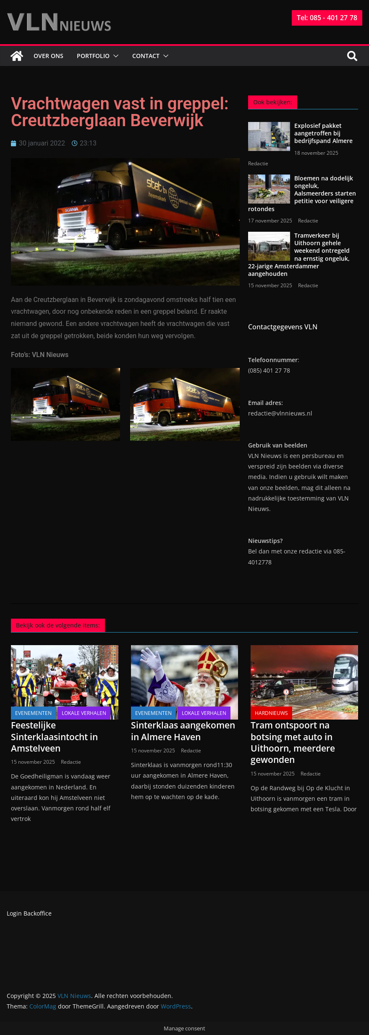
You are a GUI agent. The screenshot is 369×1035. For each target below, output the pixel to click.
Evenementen (33, 713)
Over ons (48, 56)
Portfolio (93, 56)
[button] (114, 56)
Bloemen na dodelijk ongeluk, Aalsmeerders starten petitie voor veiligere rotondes (302, 193)
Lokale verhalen (84, 713)
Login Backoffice (29, 913)
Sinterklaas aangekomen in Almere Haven (183, 730)
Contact (146, 56)
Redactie (258, 163)
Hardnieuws (271, 713)
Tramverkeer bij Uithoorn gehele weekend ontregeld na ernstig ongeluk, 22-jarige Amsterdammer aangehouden (299, 254)
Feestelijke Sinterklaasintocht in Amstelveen (54, 736)
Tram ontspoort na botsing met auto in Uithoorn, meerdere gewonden (293, 742)
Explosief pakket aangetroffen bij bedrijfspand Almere (323, 133)
